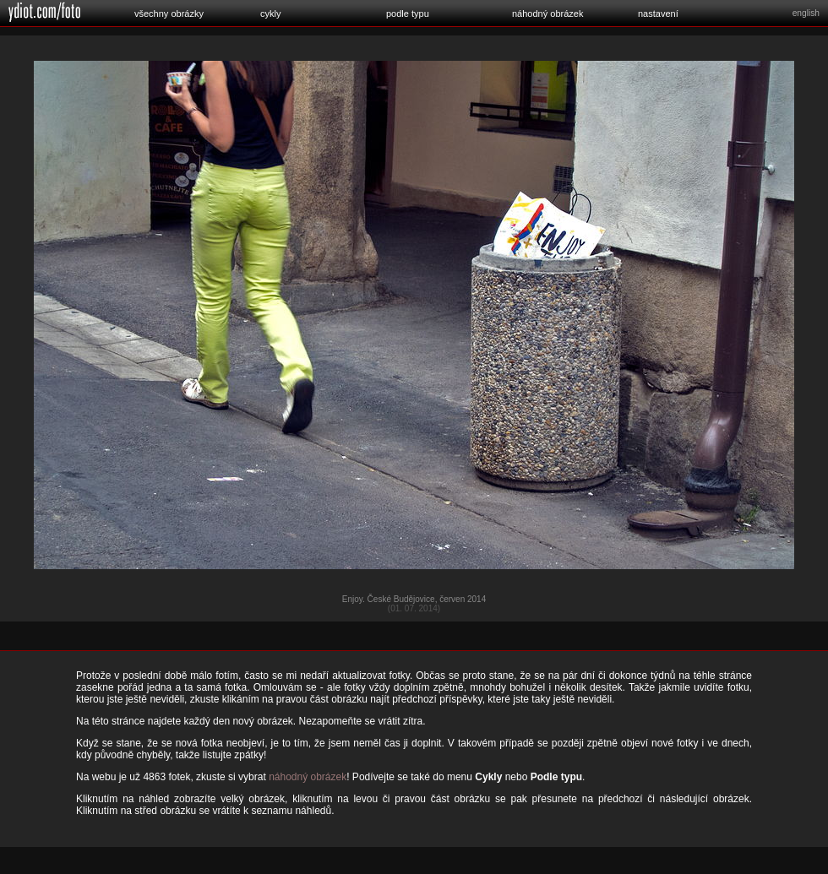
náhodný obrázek (547, 13)
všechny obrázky (169, 13)
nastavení (658, 13)
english (806, 13)
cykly (270, 13)
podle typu (407, 13)
